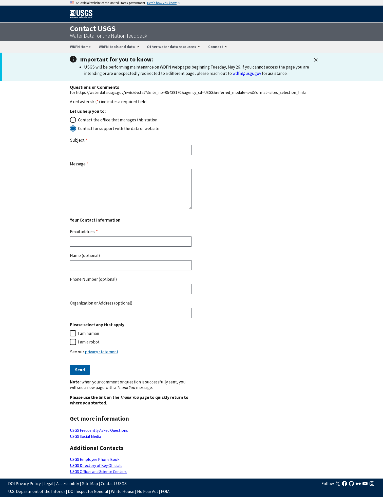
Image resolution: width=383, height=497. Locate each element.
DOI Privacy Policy (24, 483)
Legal (48, 483)
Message (79, 164)
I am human (88, 333)
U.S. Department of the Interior (36, 491)
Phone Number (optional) (93, 279)
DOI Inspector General (88, 491)
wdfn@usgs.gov (247, 73)
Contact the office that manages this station (117, 120)
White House (122, 491)
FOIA (165, 491)
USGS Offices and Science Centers (98, 471)
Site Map (90, 483)
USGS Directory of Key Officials (96, 465)
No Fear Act (147, 491)
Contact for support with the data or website (118, 128)
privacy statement (101, 352)
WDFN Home (80, 46)
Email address (84, 231)
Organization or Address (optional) (101, 303)
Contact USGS (114, 483)
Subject (78, 140)
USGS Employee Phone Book (94, 459)
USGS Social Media (85, 436)
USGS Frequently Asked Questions (99, 430)
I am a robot (89, 342)
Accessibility (67, 483)
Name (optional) (85, 255)
